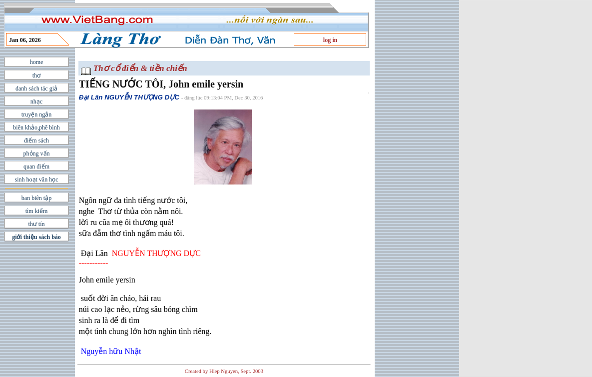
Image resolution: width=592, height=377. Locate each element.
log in (330, 40)
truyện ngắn (36, 114)
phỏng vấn (36, 153)
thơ (36, 75)
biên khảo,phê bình (36, 127)
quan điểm (36, 166)
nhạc (36, 101)
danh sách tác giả (36, 88)
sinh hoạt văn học (36, 179)
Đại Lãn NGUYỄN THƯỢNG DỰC (129, 97)
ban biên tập (36, 198)
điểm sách (36, 140)
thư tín (36, 224)
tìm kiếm (36, 211)
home (36, 62)
